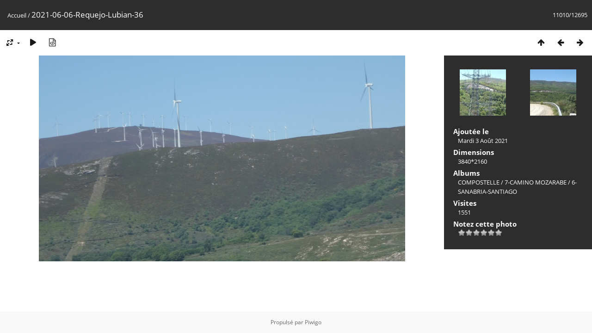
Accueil (16, 15)
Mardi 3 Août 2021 (483, 140)
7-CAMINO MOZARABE (536, 182)
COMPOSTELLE (479, 182)
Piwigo (313, 322)
